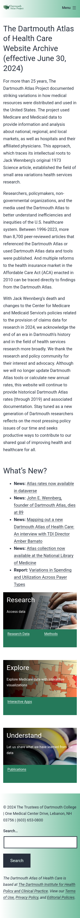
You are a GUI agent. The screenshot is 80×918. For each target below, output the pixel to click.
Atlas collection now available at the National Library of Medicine (43, 555)
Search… (10, 831)
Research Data (18, 634)
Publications (16, 769)
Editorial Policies (61, 897)
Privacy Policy (27, 897)
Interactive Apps (19, 702)
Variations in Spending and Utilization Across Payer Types (42, 577)
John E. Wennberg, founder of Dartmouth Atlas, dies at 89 (45, 505)
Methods (51, 634)
